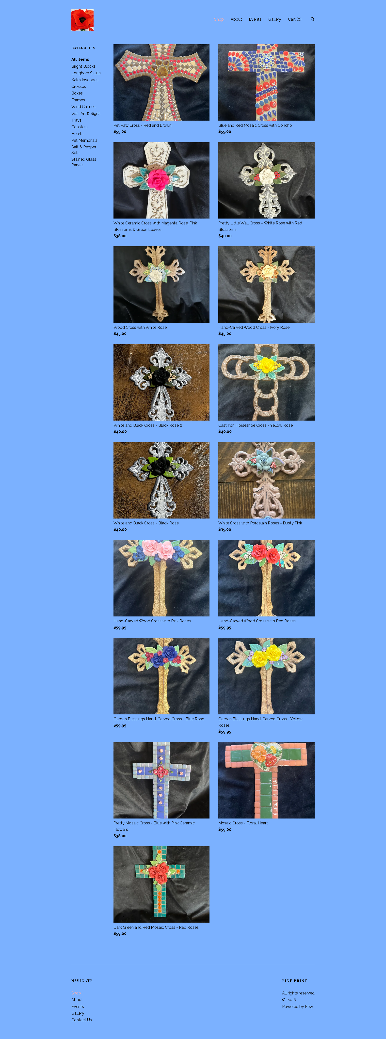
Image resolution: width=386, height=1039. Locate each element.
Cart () (295, 19)
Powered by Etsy (297, 1006)
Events (255, 19)
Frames (78, 100)
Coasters (79, 127)
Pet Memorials (84, 140)
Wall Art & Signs (85, 113)
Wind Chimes (83, 106)
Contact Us (81, 1020)
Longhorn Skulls (86, 73)
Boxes (77, 93)
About (236, 19)
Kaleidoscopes (84, 80)
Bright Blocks (83, 66)
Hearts (77, 133)
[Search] (313, 20)
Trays (76, 120)
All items (80, 59)
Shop (219, 19)
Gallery (274, 19)
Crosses (78, 86)
